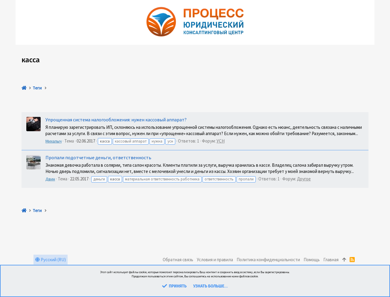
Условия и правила (215, 259)
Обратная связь (178, 259)
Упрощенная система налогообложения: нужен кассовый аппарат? (116, 120)
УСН (221, 141)
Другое (304, 179)
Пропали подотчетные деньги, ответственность (98, 157)
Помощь (312, 259)
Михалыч (53, 141)
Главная (331, 259)
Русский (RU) (50, 259)
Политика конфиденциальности (268, 259)
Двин (50, 179)
